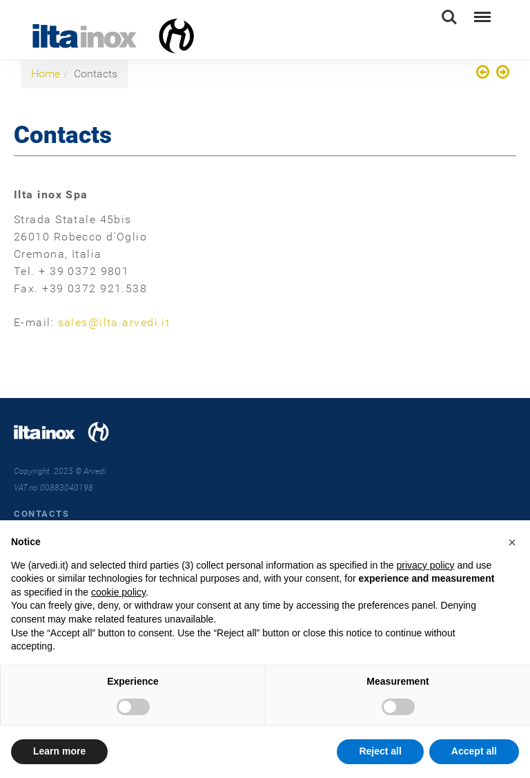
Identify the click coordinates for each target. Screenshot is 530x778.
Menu (481, 10)
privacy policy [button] (425, 565)
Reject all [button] (380, 751)
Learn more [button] (59, 751)
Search (449, 17)
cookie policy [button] (118, 592)
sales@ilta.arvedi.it (114, 322)
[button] (512, 542)
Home (45, 73)
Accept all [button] (474, 751)
